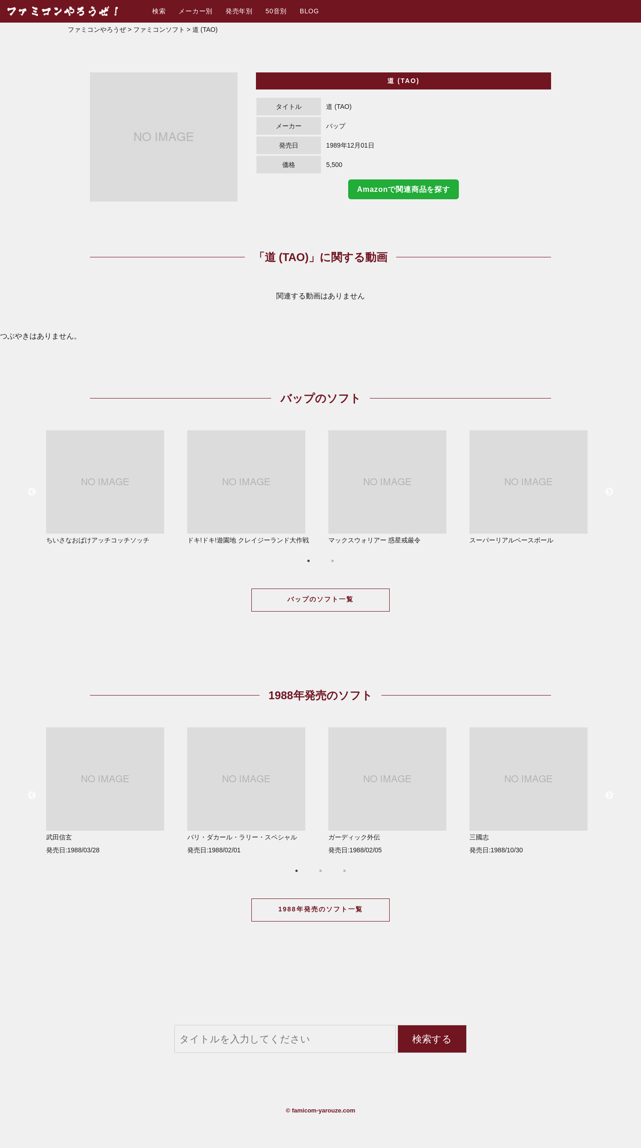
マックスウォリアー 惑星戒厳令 (391, 487)
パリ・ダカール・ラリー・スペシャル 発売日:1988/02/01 (250, 790)
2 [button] (332, 560)
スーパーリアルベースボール (532, 487)
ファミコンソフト (159, 29)
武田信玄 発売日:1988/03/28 (109, 790)
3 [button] (344, 870)
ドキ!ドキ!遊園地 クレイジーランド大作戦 (250, 487)
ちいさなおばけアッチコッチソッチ (109, 487)
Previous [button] (31, 492)
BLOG (309, 11)
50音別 (276, 11)
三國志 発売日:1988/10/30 (532, 790)
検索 (159, 11)
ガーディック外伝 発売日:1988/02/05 (391, 790)
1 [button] (308, 560)
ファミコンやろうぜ (97, 29)
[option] (163, 137)
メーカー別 (195, 11)
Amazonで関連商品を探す (403, 189)
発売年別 (239, 11)
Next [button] (609, 492)
